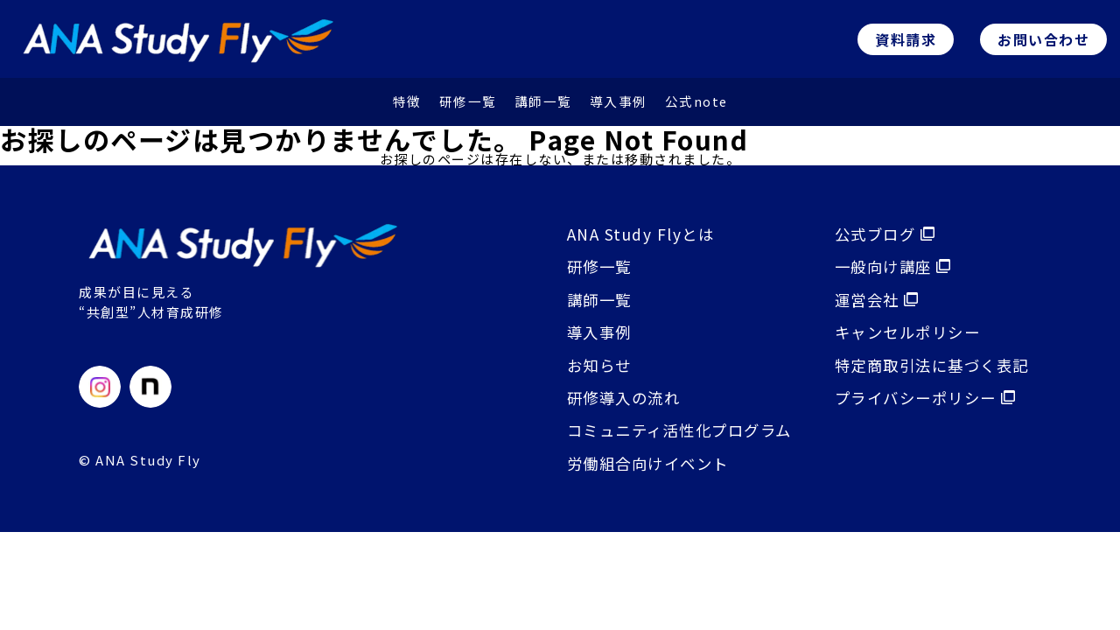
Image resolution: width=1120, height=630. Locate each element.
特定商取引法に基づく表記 (930, 371)
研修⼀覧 (467, 105)
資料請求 (905, 41)
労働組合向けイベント (641, 470)
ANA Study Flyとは (631, 238)
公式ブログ (880, 238)
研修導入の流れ (616, 404)
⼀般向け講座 (888, 271)
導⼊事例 (618, 105)
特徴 (406, 105)
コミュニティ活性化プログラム (674, 437)
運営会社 (871, 304)
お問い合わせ (1043, 41)
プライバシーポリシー (923, 404)
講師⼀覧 (542, 105)
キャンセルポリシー (905, 337)
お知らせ (590, 371)
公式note (696, 105)
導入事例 (590, 337)
